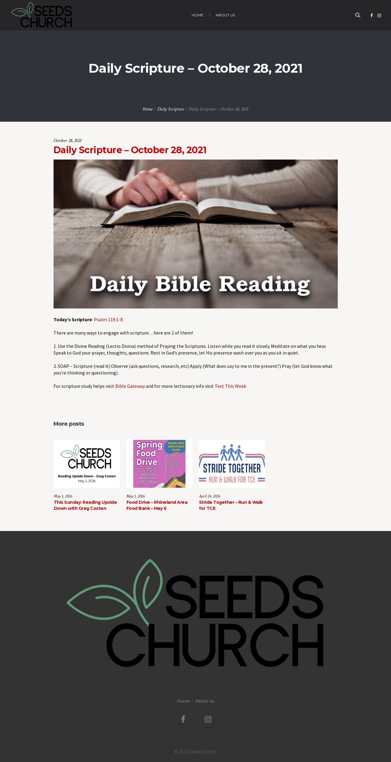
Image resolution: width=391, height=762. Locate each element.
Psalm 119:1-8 (108, 319)
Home (148, 109)
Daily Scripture (170, 109)
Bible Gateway (130, 386)
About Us (205, 701)
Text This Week (230, 386)
